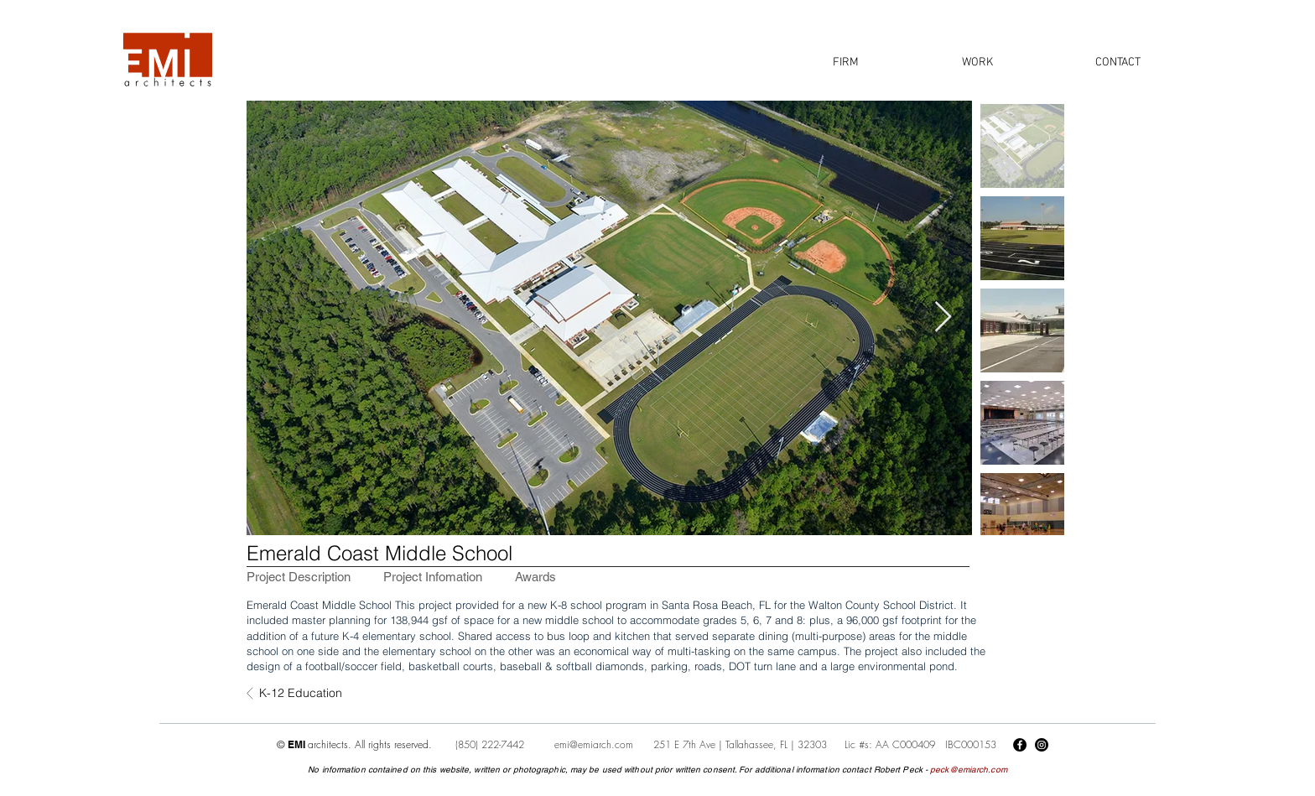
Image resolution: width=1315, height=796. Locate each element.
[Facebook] (1020, 745)
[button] (845, 62)
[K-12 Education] (314, 693)
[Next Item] (943, 317)
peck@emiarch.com (968, 769)
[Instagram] (1041, 745)
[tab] (299, 576)
